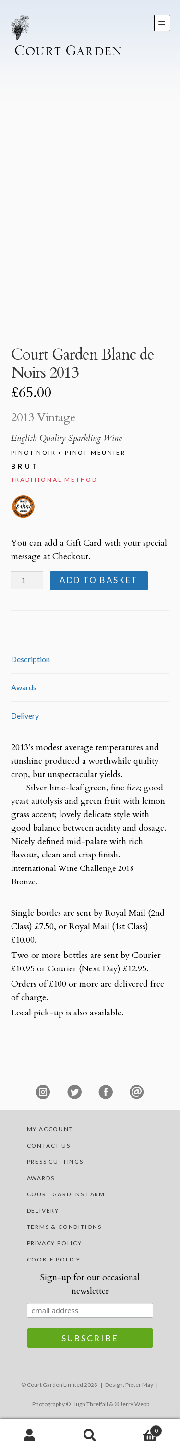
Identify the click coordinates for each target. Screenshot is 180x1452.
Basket (141, 1429)
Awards (41, 1178)
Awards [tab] (23, 687)
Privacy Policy (54, 1243)
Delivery (43, 1210)
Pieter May (139, 1384)
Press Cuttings (55, 1161)
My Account (30, 1435)
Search (90, 1435)
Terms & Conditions (64, 1226)
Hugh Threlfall (90, 1403)
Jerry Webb (134, 1403)
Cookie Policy (54, 1259)
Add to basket (99, 580)
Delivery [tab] (25, 715)
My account (50, 1129)
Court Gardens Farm (66, 1194)
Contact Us (49, 1145)
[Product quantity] (27, 580)
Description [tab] (30, 659)
